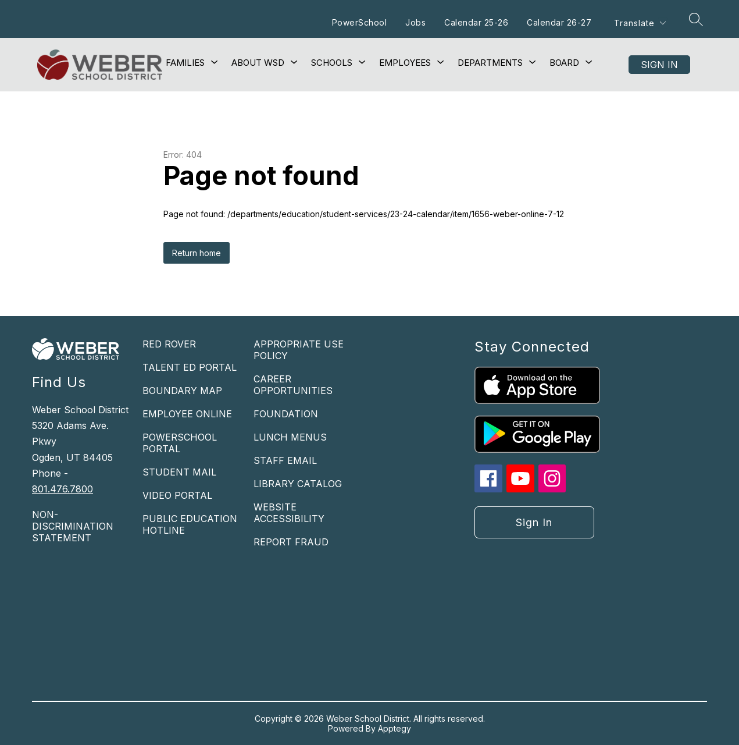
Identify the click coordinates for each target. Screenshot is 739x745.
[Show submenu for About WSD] (257, 63)
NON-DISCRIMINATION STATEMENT (72, 526)
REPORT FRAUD (291, 542)
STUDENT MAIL (179, 472)
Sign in (659, 64)
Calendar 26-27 (559, 22)
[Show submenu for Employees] (405, 63)
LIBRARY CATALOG (298, 483)
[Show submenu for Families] (185, 63)
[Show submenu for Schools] (331, 63)
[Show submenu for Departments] (490, 63)
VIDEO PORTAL (177, 495)
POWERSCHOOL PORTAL (179, 443)
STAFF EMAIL (285, 460)
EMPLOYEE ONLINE (187, 414)
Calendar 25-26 (476, 22)
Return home (196, 253)
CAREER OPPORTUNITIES (293, 384)
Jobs (415, 22)
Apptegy (394, 728)
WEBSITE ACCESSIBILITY (289, 512)
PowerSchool (359, 22)
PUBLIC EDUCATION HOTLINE (189, 524)
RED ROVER (169, 344)
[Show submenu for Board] (564, 63)
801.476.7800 (62, 489)
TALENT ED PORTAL (189, 367)
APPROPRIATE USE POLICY (299, 349)
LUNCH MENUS (290, 437)
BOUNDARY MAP (182, 390)
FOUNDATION (286, 414)
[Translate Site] (639, 23)
